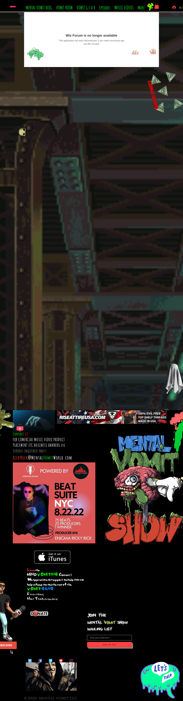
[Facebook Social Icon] (40, 660)
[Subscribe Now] (109, 644)
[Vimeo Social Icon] (50, 660)
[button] (156, 6)
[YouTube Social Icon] (61, 660)
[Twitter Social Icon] (30, 660)
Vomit (48, 457)
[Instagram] (71, 660)
